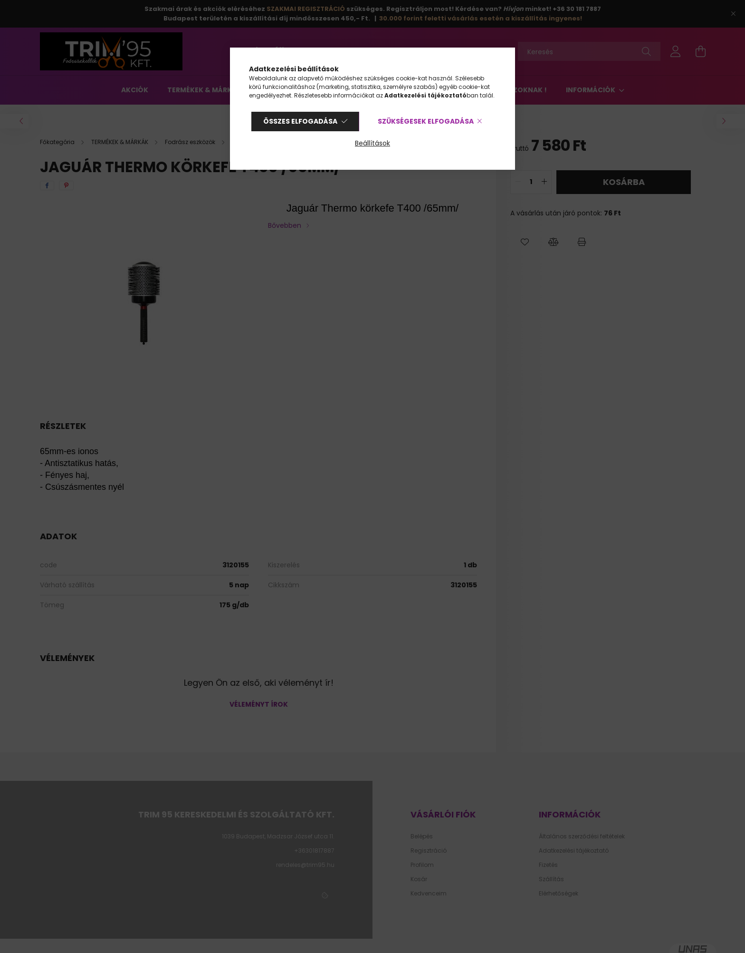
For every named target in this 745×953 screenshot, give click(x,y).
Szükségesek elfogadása (426, 121)
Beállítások (372, 143)
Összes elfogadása (300, 121)
